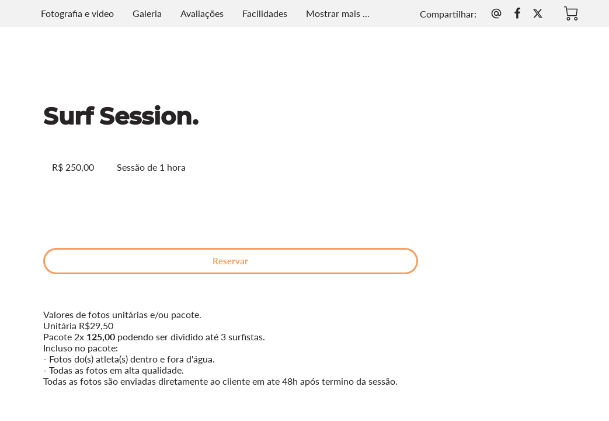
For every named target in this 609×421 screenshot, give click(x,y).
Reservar (157, 203)
